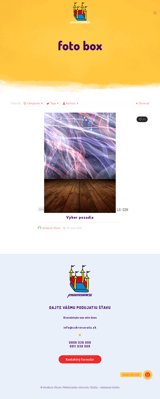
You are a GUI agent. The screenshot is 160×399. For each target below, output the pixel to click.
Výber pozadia (80, 217)
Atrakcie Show (51, 228)
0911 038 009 (80, 346)
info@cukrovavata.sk (80, 327)
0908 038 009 (80, 342)
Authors (70, 103)
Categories (33, 103)
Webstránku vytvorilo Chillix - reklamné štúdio (91, 387)
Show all (142, 103)
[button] (147, 374)
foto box (44, 209)
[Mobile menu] (155, 13)
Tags (53, 103)
